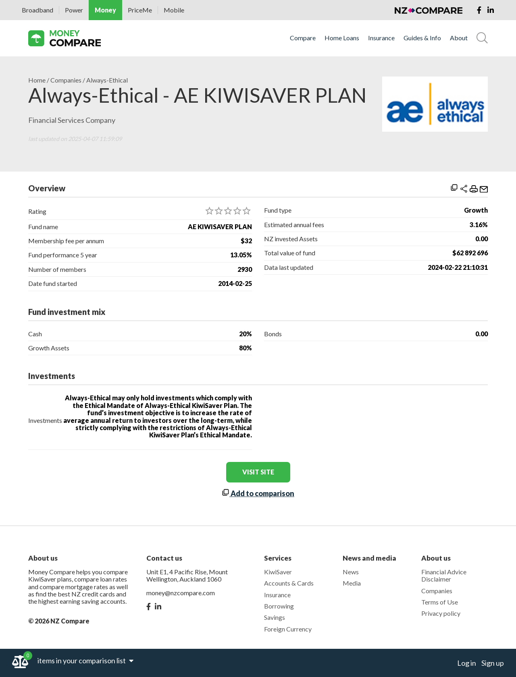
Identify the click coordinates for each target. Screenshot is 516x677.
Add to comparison (258, 493)
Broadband (37, 10)
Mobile (174, 10)
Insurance (381, 37)
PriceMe (140, 10)
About (459, 37)
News (351, 572)
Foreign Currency (288, 629)
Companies (65, 80)
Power (74, 10)
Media (352, 583)
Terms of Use (439, 602)
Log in (466, 662)
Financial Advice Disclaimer (443, 575)
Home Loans (342, 37)
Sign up (492, 662)
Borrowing (279, 606)
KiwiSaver (278, 572)
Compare (303, 37)
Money (105, 10)
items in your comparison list (85, 660)
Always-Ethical (107, 80)
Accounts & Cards (289, 583)
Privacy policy (440, 613)
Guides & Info (422, 37)
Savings (274, 617)
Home (37, 80)
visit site (258, 472)
